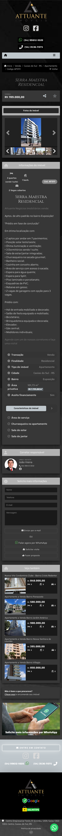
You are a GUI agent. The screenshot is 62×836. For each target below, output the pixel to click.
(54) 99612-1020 (33, 40)
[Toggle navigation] (54, 55)
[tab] (13, 110)
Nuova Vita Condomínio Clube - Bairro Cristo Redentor (31, 575)
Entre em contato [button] (31, 748)
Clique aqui (10, 694)
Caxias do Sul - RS (33, 66)
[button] (9, 132)
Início (8, 66)
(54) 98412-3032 (26, 465)
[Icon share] (26, 28)
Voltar (54, 69)
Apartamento (51, 66)
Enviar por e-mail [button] (31, 530)
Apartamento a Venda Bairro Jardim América (26, 617)
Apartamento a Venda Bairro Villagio (22, 662)
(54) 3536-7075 (33, 47)
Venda (18, 66)
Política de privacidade (31, 828)
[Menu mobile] (5, 55)
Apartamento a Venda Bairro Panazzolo (24, 596)
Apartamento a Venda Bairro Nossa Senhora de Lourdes (28, 640)
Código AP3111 (14, 69)
